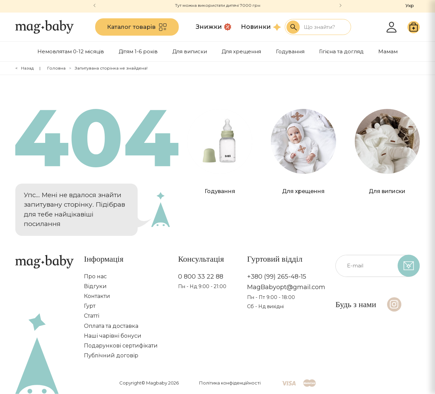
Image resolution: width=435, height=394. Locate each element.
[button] (341, 5)
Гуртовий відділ (274, 259)
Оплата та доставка (111, 326)
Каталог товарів (137, 27)
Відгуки (95, 286)
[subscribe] (409, 266)
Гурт (89, 306)
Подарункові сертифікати (121, 345)
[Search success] (293, 27)
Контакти (97, 296)
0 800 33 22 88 (200, 276)
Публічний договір (111, 355)
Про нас (95, 276)
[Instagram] (394, 304)
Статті (91, 316)
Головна (56, 68)
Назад (27, 68)
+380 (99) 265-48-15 (276, 276)
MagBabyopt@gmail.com (286, 287)
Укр (409, 5)
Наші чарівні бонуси (112, 336)
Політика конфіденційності (230, 383)
